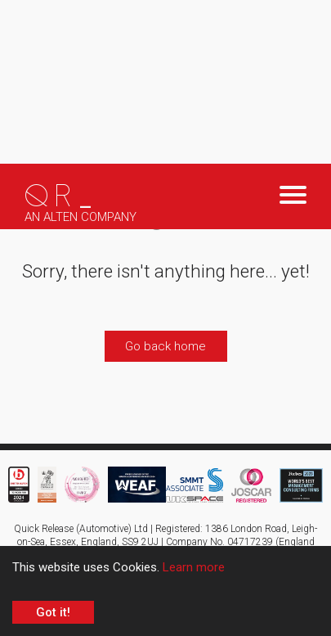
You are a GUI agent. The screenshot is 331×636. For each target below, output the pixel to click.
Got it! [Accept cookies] (53, 612)
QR (61, 197)
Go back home (165, 346)
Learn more (194, 567)
